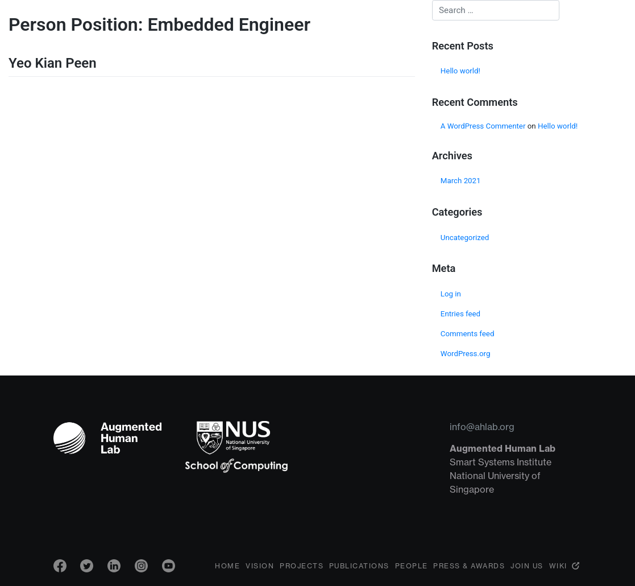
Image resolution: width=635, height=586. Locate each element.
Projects (301, 566)
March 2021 (461, 180)
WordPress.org (466, 353)
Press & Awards (469, 566)
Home (227, 566)
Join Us (527, 566)
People (411, 566)
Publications (359, 566)
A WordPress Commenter (483, 126)
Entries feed (460, 313)
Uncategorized (465, 237)
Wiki (558, 566)
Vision (260, 566)
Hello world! (460, 71)
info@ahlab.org (482, 426)
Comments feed (468, 333)
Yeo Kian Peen (53, 63)
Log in (451, 294)
